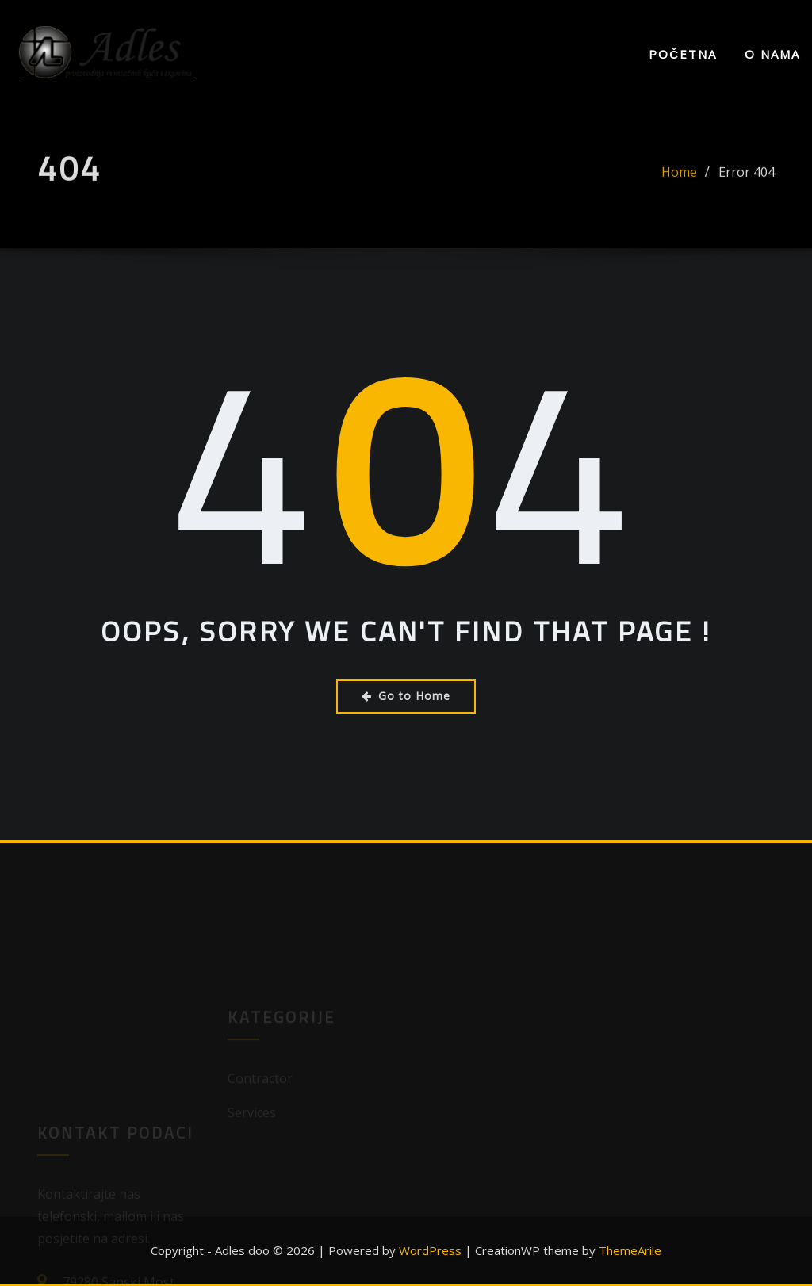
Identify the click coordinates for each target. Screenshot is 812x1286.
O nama (772, 54)
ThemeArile (630, 1250)
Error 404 (746, 177)
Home (679, 177)
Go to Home (406, 695)
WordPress (430, 1250)
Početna (683, 54)
